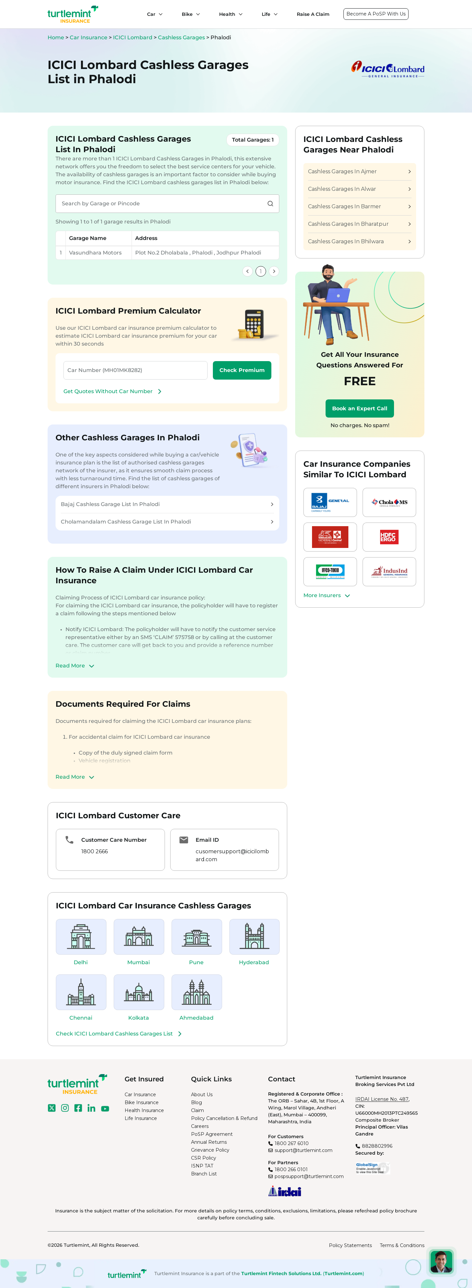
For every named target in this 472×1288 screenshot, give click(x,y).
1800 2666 (94, 851)
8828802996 (377, 1146)
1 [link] (261, 271)
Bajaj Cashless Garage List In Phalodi (167, 504)
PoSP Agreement (212, 1134)
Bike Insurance (142, 1102)
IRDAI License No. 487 (382, 1099)
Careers (200, 1126)
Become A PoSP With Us (376, 14)
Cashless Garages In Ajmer (359, 171)
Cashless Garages (182, 37)
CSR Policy (203, 1158)
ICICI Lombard (133, 37)
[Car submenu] (159, 14)
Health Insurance (144, 1110)
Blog (196, 1102)
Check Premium (242, 370)
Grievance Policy (210, 1150)
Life (266, 14)
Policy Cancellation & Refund (224, 1118)
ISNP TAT (202, 1166)
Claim (197, 1110)
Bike (187, 14)
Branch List (204, 1174)
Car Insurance (88, 37)
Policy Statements (350, 1245)
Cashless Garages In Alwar (359, 189)
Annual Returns (209, 1142)
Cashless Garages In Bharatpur (359, 224)
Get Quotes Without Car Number (113, 391)
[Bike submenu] (196, 14)
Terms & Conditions (402, 1245)
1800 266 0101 (291, 1169)
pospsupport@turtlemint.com (309, 1176)
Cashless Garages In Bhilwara (359, 241)
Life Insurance (141, 1118)
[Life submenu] (274, 14)
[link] (247, 271)
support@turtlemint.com (304, 1150)
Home (56, 37)
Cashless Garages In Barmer (359, 206)
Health (227, 14)
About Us (202, 1095)
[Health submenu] (239, 14)
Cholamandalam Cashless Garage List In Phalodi (167, 522)
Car (151, 14)
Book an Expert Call (359, 408)
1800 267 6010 (292, 1143)
